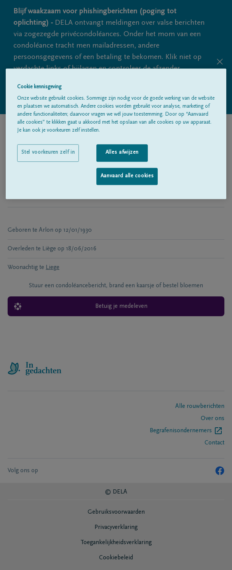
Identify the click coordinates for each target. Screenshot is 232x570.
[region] (116, 133)
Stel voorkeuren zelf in (48, 153)
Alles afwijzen (122, 153)
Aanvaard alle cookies (127, 176)
